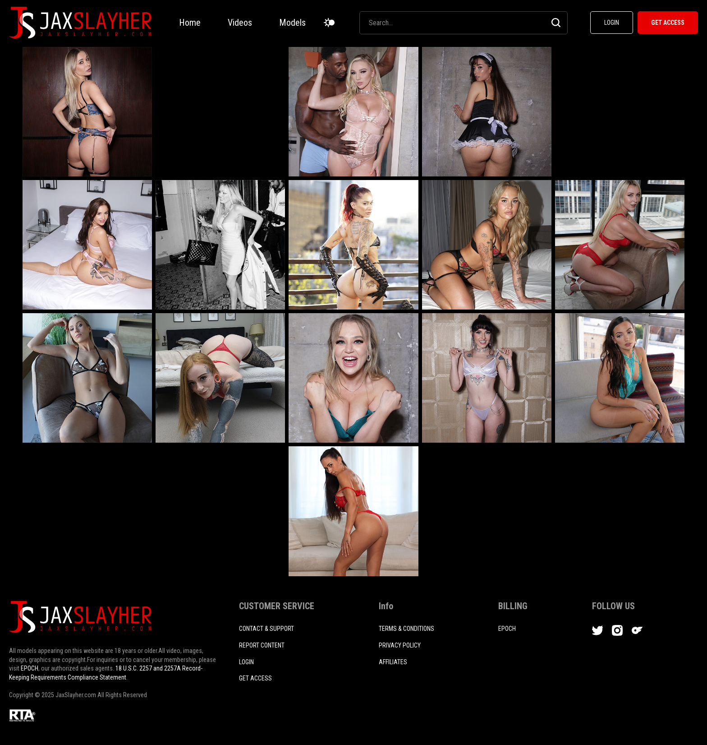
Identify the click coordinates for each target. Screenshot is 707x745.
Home (190, 22)
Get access (255, 678)
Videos (240, 22)
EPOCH (29, 668)
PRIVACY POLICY (400, 645)
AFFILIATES (393, 662)
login (246, 662)
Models (292, 22)
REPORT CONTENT (262, 645)
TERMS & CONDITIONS (406, 628)
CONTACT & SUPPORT (266, 628)
